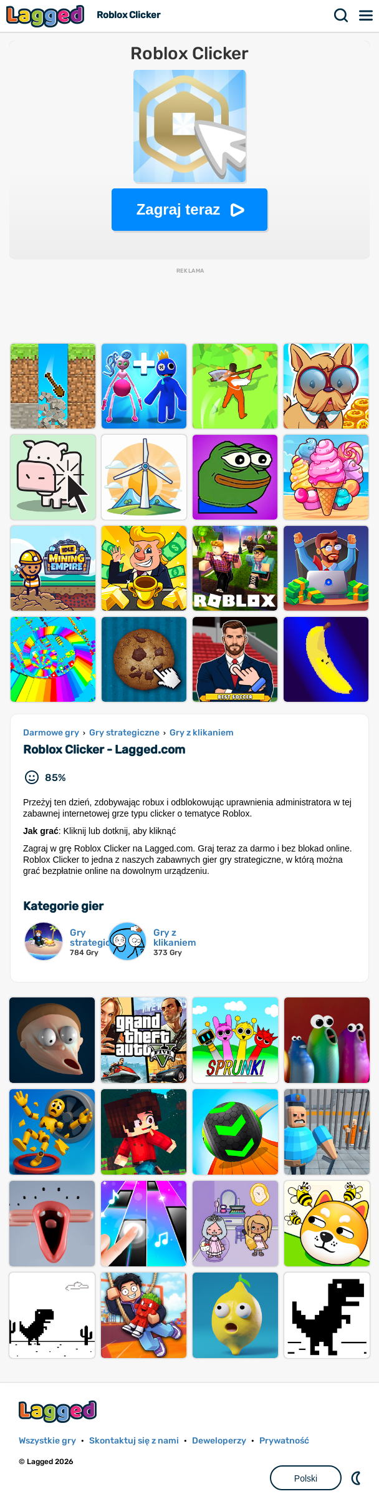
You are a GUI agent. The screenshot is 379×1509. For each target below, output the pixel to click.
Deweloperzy (219, 1440)
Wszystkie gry (47, 1440)
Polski (305, 1478)
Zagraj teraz (179, 209)
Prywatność (284, 1440)
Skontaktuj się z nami (134, 1440)
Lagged (46, 16)
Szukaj (341, 15)
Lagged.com (59, 1411)
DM (357, 1477)
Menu (366, 15)
